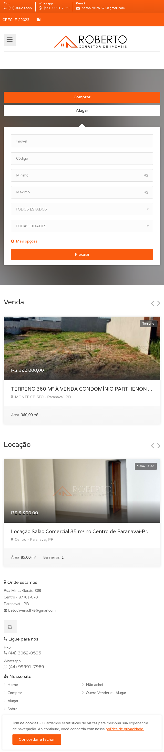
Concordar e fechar (37, 739)
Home (13, 685)
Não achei (94, 685)
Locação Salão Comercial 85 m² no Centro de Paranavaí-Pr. (79, 532)
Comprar (82, 97)
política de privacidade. (125, 729)
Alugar (82, 110)
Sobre (13, 709)
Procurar (82, 254)
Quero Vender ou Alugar (106, 693)
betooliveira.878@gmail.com (31, 610)
